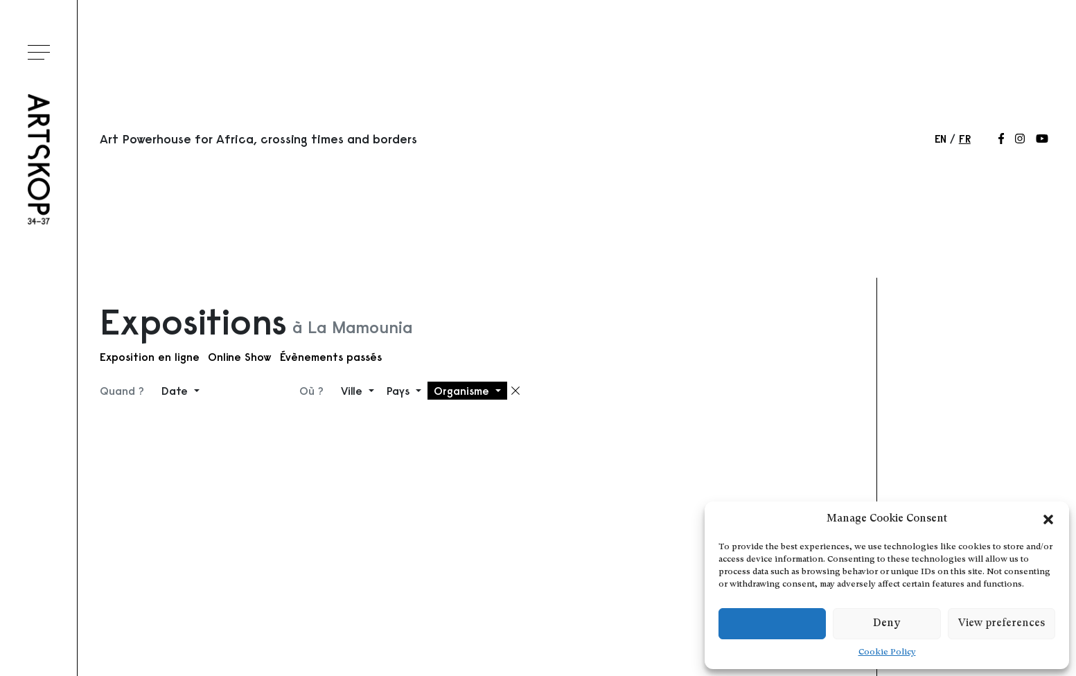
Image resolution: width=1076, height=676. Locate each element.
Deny (886, 624)
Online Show (240, 357)
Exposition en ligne (150, 357)
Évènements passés (331, 357)
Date (176, 391)
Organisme (463, 391)
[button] (1048, 519)
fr (965, 138)
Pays (400, 391)
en (940, 138)
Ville (353, 391)
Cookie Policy (887, 652)
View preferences (1001, 624)
